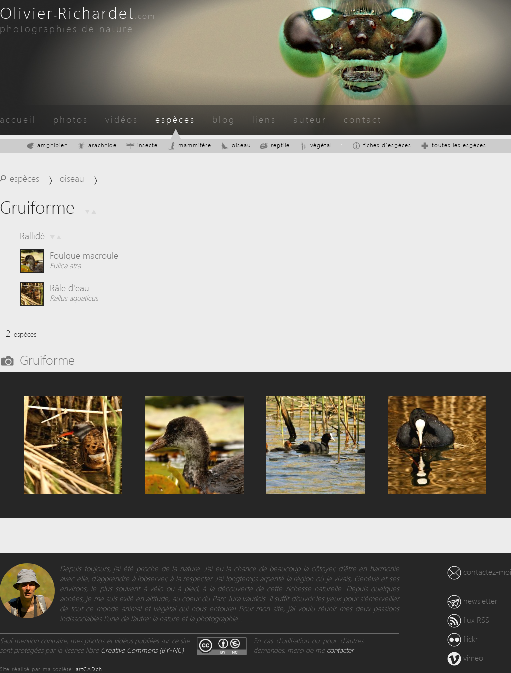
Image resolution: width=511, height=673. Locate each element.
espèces (175, 119)
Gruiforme (47, 359)
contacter (340, 650)
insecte (142, 145)
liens (264, 119)
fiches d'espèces (381, 145)
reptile (274, 145)
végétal (315, 145)
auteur (310, 119)
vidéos (121, 119)
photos (70, 119)
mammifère (189, 145)
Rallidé (32, 235)
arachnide (97, 145)
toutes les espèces (453, 145)
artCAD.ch (89, 669)
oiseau (235, 145)
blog (223, 119)
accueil (18, 119)
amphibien (47, 145)
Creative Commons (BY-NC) (142, 650)
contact (363, 119)
